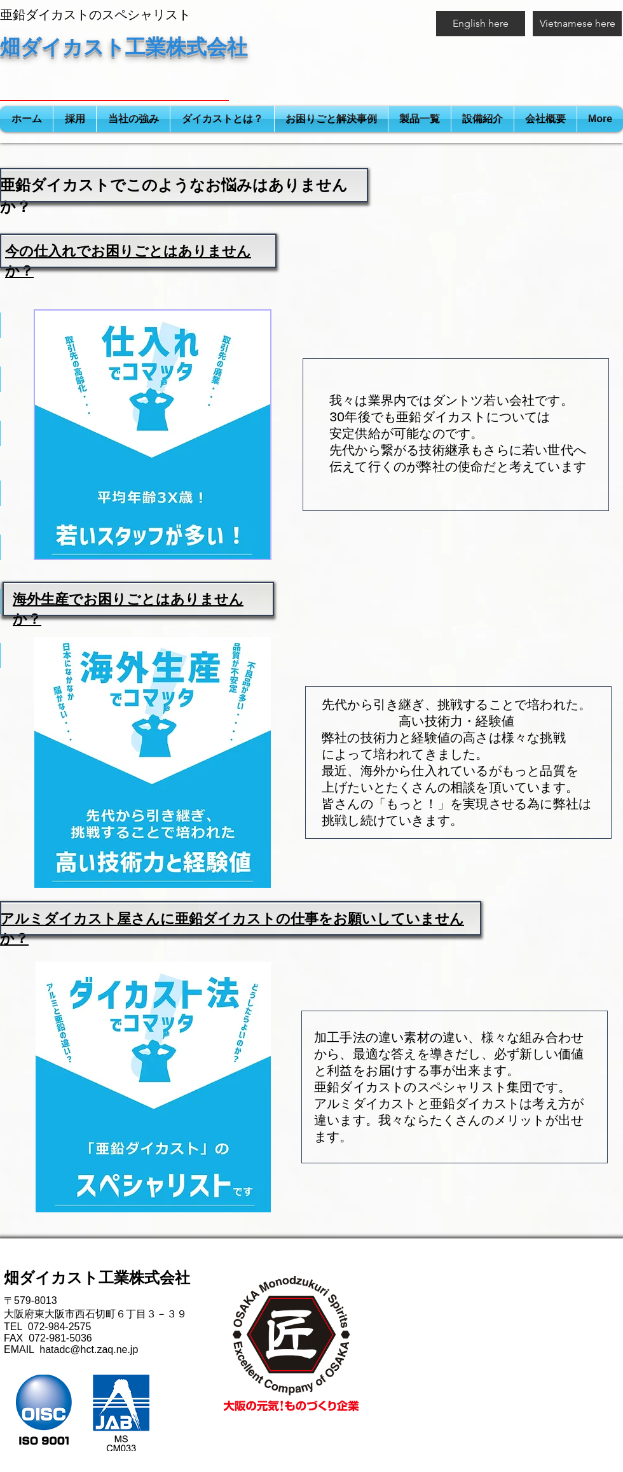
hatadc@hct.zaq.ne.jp (88, 1349)
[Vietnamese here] (577, 23)
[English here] (480, 23)
